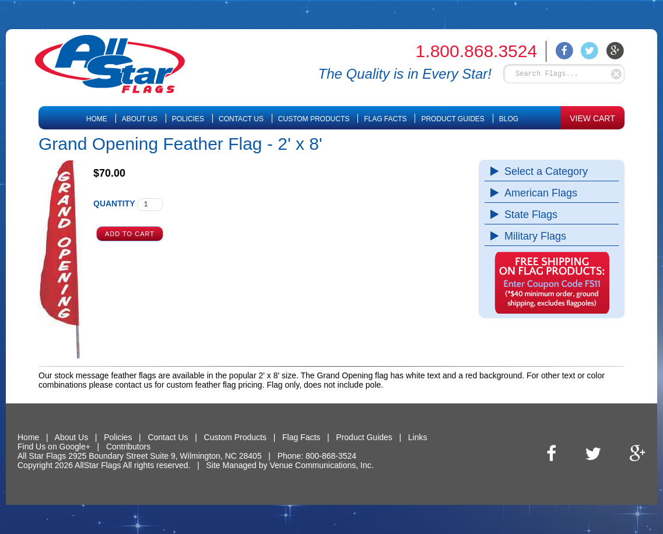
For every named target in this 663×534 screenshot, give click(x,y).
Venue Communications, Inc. (321, 465)
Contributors (128, 446)
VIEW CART (592, 118)
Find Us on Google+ (53, 446)
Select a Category (543, 171)
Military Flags (532, 236)
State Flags (528, 214)
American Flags (538, 193)
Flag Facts (385, 119)
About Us (139, 119)
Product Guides (452, 119)
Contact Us (241, 119)
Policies (188, 119)
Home (96, 119)
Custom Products (313, 119)
